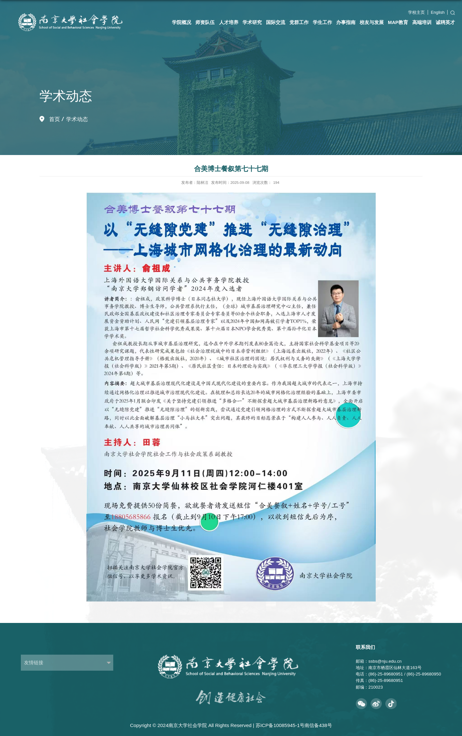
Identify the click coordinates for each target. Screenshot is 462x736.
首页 (54, 119)
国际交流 (275, 22)
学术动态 (77, 119)
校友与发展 (372, 22)
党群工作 (299, 22)
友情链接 (33, 662)
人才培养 (228, 22)
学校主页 (416, 12)
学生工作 (322, 22)
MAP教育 (398, 22)
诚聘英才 (445, 22)
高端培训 (422, 22)
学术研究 (252, 22)
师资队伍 (205, 22)
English (438, 12)
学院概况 (181, 22)
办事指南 (345, 22)
